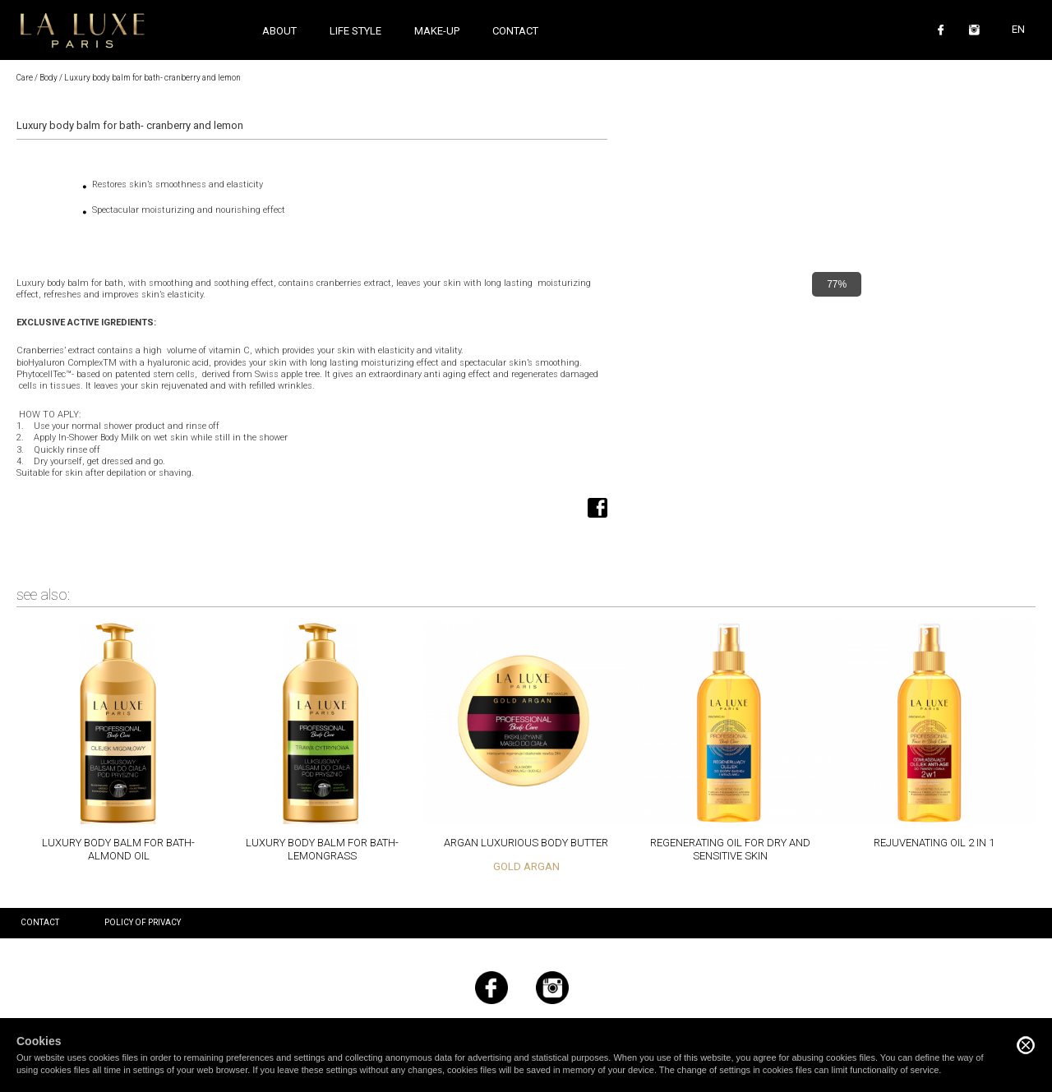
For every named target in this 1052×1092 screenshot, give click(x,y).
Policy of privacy (142, 922)
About (279, 31)
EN (1018, 29)
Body (48, 77)
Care (24, 77)
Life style (355, 31)
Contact (515, 31)
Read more (118, 741)
